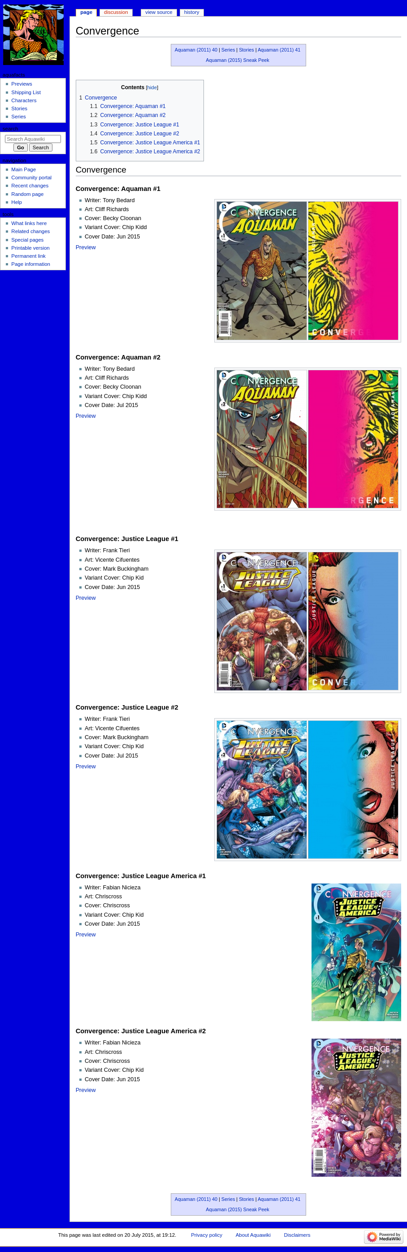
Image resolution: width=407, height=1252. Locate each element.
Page (86, 12)
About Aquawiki (253, 1235)
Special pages (27, 240)
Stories (246, 49)
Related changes (30, 231)
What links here (29, 223)
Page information (30, 264)
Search (10, 128)
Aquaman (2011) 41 (279, 49)
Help (16, 202)
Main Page (23, 169)
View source (158, 12)
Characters (23, 100)
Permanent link (28, 256)
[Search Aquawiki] (33, 139)
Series (228, 49)
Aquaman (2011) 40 (196, 49)
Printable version (30, 248)
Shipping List (26, 92)
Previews (21, 84)
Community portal (31, 177)
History (191, 12)
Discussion (116, 12)
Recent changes (29, 185)
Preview (86, 247)
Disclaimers (297, 1235)
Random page (27, 194)
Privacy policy (206, 1235)
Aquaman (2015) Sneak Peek (237, 60)
